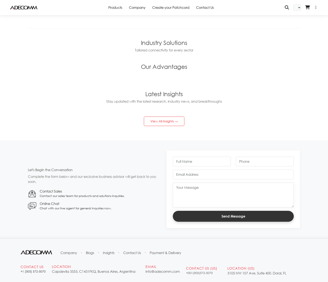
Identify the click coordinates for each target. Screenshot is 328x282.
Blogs (90, 253)
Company (137, 7)
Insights (108, 253)
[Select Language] (297, 7)
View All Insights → (164, 121)
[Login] (316, 7)
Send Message (233, 216)
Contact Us (205, 7)
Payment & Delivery (165, 253)
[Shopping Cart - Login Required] (307, 7)
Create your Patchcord (170, 7)
